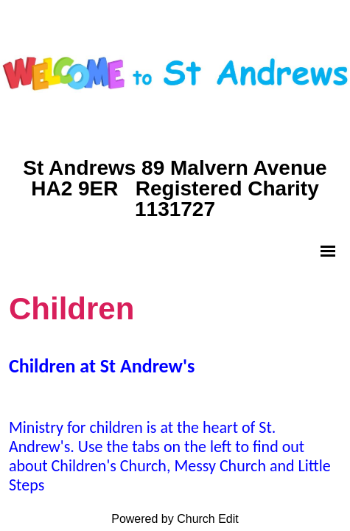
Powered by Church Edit (175, 519)
